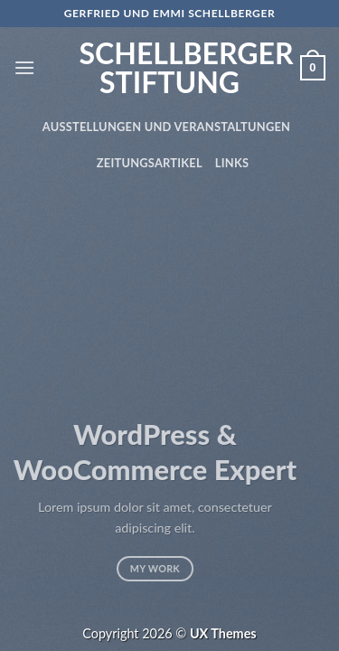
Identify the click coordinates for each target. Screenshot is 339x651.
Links (232, 163)
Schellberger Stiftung (170, 68)
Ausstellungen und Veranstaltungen (166, 126)
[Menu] (24, 67)
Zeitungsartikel (149, 163)
